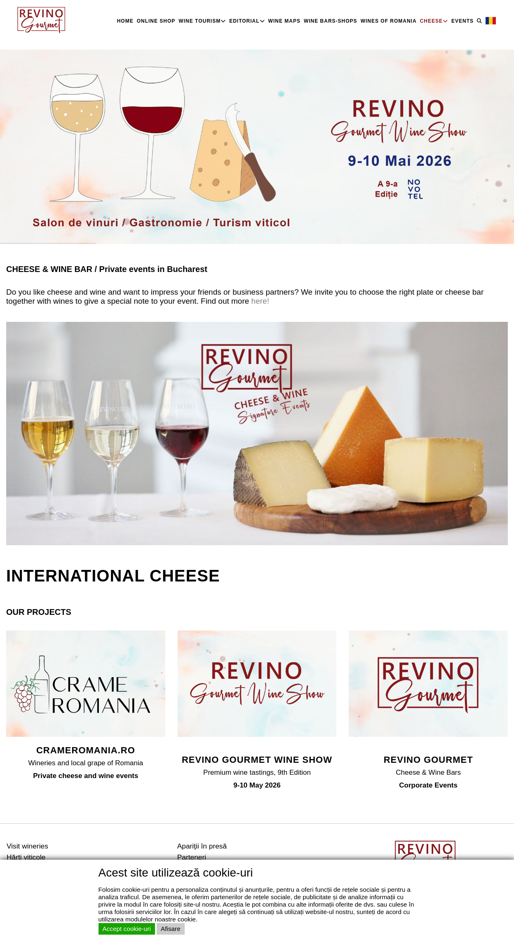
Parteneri (191, 857)
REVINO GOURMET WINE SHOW (257, 760)
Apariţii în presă (202, 846)
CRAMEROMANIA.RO (85, 750)
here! (259, 301)
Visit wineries (27, 846)
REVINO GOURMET (428, 760)
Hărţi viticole (26, 857)
